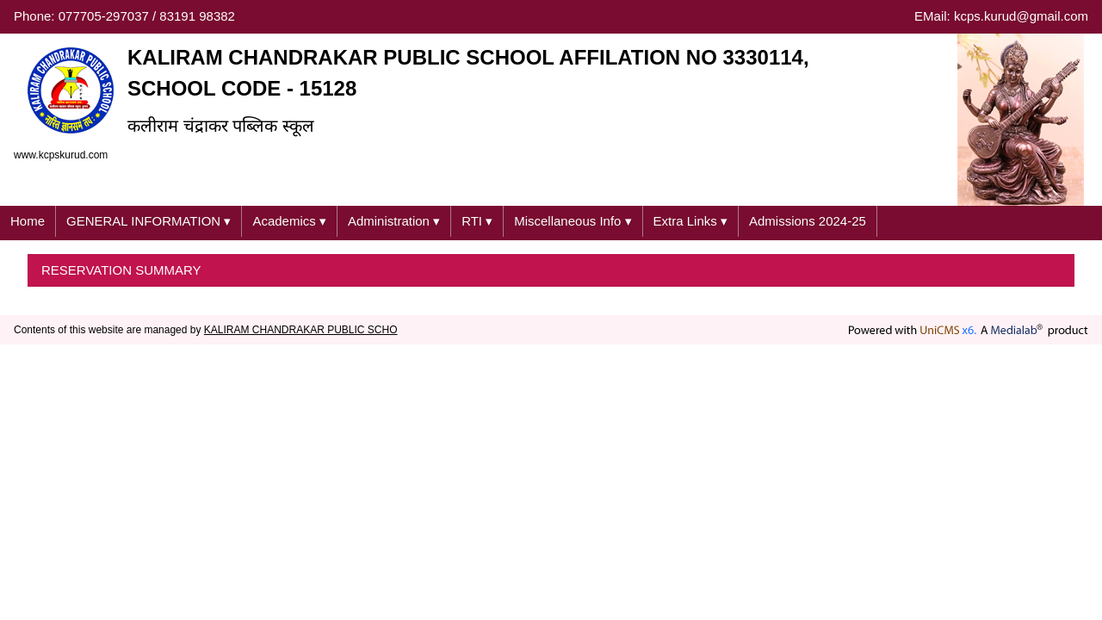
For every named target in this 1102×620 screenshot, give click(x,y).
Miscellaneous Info (572, 222)
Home (27, 221)
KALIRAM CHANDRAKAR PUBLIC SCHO (301, 330)
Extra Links (690, 222)
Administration (394, 222)
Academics (289, 222)
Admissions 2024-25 (807, 221)
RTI (476, 222)
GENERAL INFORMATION (148, 222)
